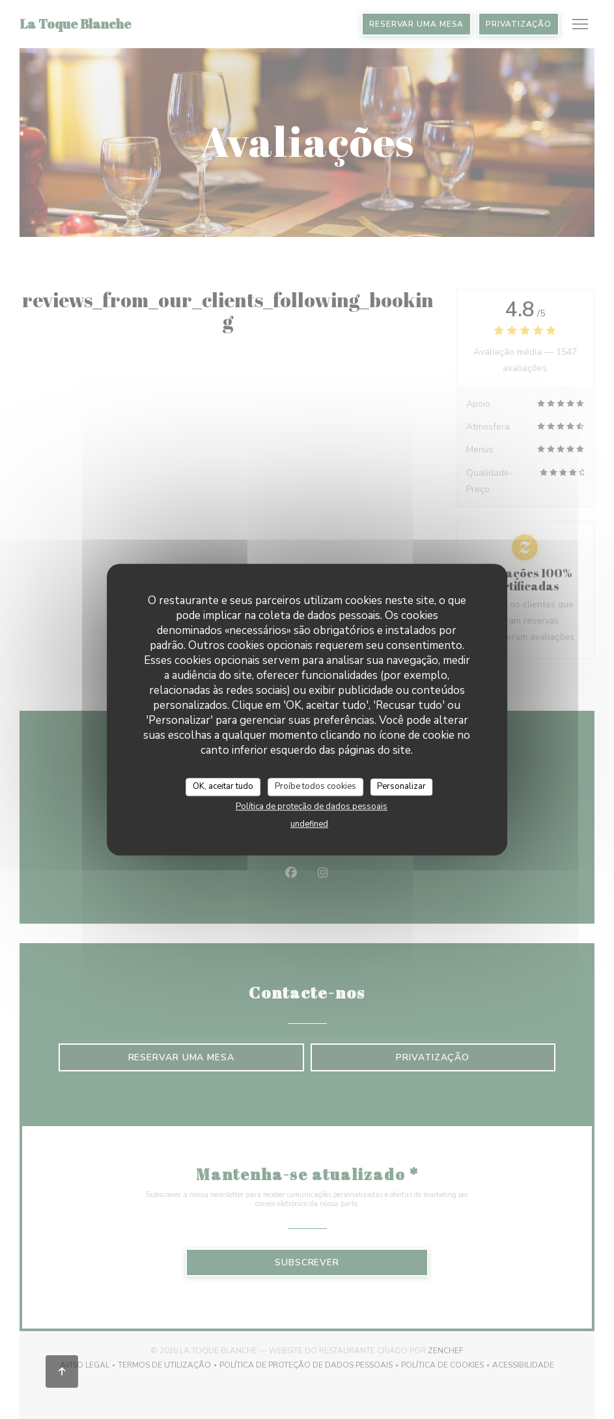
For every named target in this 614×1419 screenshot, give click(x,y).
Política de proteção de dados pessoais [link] (311, 806)
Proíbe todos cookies (315, 786)
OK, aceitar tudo (223, 786)
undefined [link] (309, 824)
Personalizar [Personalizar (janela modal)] (401, 786)
